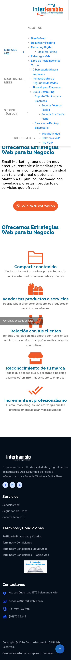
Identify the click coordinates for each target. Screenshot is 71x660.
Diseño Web (38, 38)
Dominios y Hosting (43, 42)
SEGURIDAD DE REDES (13, 80)
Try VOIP (47, 142)
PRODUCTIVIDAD (23, 138)
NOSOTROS (35, 27)
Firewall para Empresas (47, 87)
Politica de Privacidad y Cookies (22, 536)
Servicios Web (10, 505)
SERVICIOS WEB (10, 51)
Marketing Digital (41, 47)
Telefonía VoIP (51, 138)
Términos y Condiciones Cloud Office (24, 548)
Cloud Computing (44, 91)
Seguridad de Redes (14, 511)
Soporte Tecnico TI (13, 517)
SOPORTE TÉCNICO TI (11, 112)
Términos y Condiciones (17, 542)
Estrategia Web (40, 56)
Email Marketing (47, 51)
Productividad (51, 133)
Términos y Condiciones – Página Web (25, 554)
